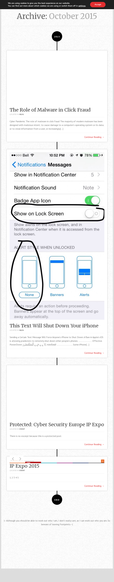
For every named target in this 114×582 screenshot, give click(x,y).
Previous (13, 510)
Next (20, 510)
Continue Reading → (94, 137)
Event (22, 429)
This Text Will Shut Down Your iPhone (54, 326)
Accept (98, 4)
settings (82, 6)
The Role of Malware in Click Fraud (50, 110)
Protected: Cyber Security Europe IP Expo (57, 425)
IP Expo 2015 (24, 518)
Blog (21, 114)
